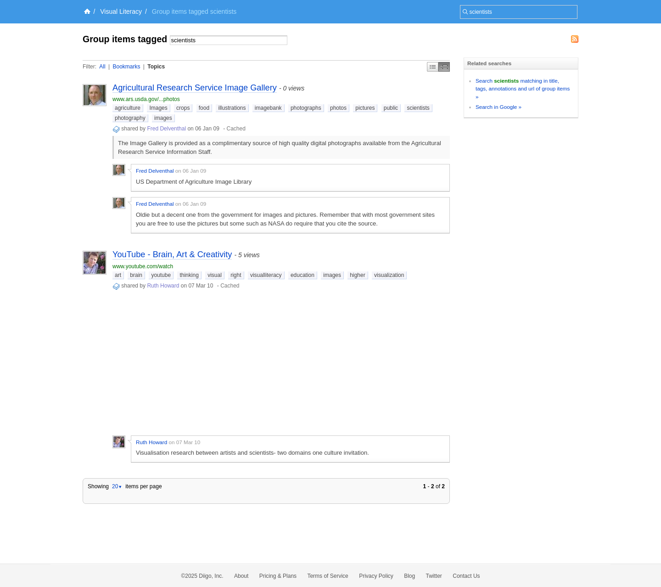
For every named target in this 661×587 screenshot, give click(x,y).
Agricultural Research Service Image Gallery (194, 87)
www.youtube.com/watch (142, 266)
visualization (389, 275)
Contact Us (466, 576)
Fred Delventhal (166, 128)
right (235, 275)
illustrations (232, 108)
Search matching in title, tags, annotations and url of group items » (523, 89)
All (102, 66)
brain (136, 275)
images (163, 118)
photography (130, 118)
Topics (156, 66)
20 (117, 486)
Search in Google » (498, 107)
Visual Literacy (121, 11)
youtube (161, 275)
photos (338, 108)
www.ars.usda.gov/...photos (146, 99)
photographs (306, 108)
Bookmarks (126, 66)
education (302, 275)
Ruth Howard (163, 285)
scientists (418, 108)
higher (357, 275)
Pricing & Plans (278, 576)
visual (214, 275)
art (118, 275)
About (241, 576)
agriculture (127, 108)
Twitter (434, 576)
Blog (409, 576)
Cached (236, 128)
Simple (432, 67)
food (204, 108)
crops (183, 108)
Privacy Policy (376, 576)
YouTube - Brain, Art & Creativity (172, 254)
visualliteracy (266, 275)
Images (158, 108)
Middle (444, 67)
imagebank (268, 108)
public (391, 108)
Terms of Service (327, 576)
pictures (365, 108)
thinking (188, 275)
